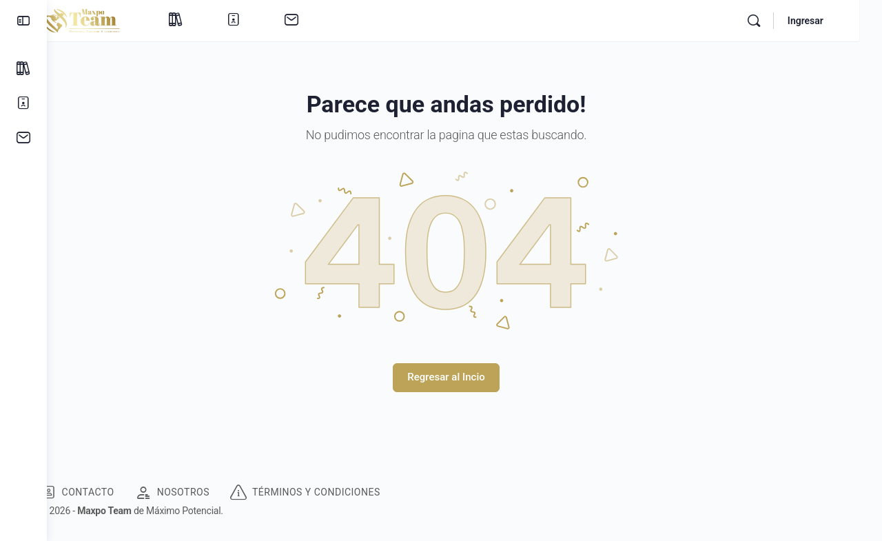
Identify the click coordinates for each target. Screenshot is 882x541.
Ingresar (828, 20)
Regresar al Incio (464, 377)
